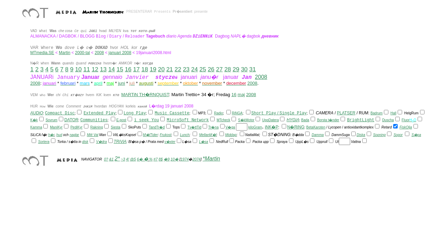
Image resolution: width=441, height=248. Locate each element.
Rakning (96, 127)
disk (85, 142)
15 (120, 69)
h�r (51, 135)
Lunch (184, 135)
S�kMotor (246, 120)
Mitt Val (92, 135)
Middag (230, 135)
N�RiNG (295, 127)
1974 (185, 159)
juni (121, 83)
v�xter (169, 142)
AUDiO (36, 113)
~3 (123, 159)
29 (236, 69)
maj (241, 94)
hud (59, 135)
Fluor (406, 120)
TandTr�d (156, 127)
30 (244, 69)
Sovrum (51, 120)
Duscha (388, 120)
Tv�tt (192, 127)
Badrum (376, 113)
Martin (64, 52)
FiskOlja (405, 127)
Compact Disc (60, 113)
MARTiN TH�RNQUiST (145, 94)
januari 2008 (120, 52)
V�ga (230, 127)
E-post (121, 120)
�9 (167, 159)
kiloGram (255, 127)
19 (153, 69)
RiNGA (237, 113)
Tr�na (213, 127)
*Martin (211, 159)
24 (194, 69)
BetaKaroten (315, 127)
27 (219, 69)
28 (227, 69)
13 (103, 69)
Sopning (379, 135)
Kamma (36, 127)
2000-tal (82, 52)
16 (128, 69)
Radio (218, 113)
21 (169, 69)
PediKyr (77, 127)
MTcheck (223, 120)
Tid (199, 127)
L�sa (203, 142)
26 (211, 69)
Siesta (115, 127)
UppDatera (270, 120)
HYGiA (293, 119)
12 (95, 69)
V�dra (101, 142)
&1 (111, 159)
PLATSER (346, 113)
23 (186, 69)
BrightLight (360, 120)
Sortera (44, 142)
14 (111, 69)
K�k (34, 120)
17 (136, 69)
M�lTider (150, 135)
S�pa (416, 135)
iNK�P (271, 127)
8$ (161, 159)
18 (144, 69)
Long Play (134, 113)
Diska (361, 135)
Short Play (263, 113)
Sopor (398, 135)
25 (203, 69)
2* (117, 159)
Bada (305, 120)
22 (178, 69)
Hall (393, 113)
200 (98, 52)
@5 (133, 159)
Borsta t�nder (328, 120)
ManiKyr (56, 127)
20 (161, 69)
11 (86, 69)
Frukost (165, 135)
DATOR (71, 119)
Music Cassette (172, 113)
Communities (93, 120)
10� (175, 159)
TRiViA (120, 141)
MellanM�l (207, 135)
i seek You (146, 120)
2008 (261, 77)
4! (127, 159)
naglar (74, 135)
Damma (318, 135)
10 (78, 69)
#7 (155, 159)
